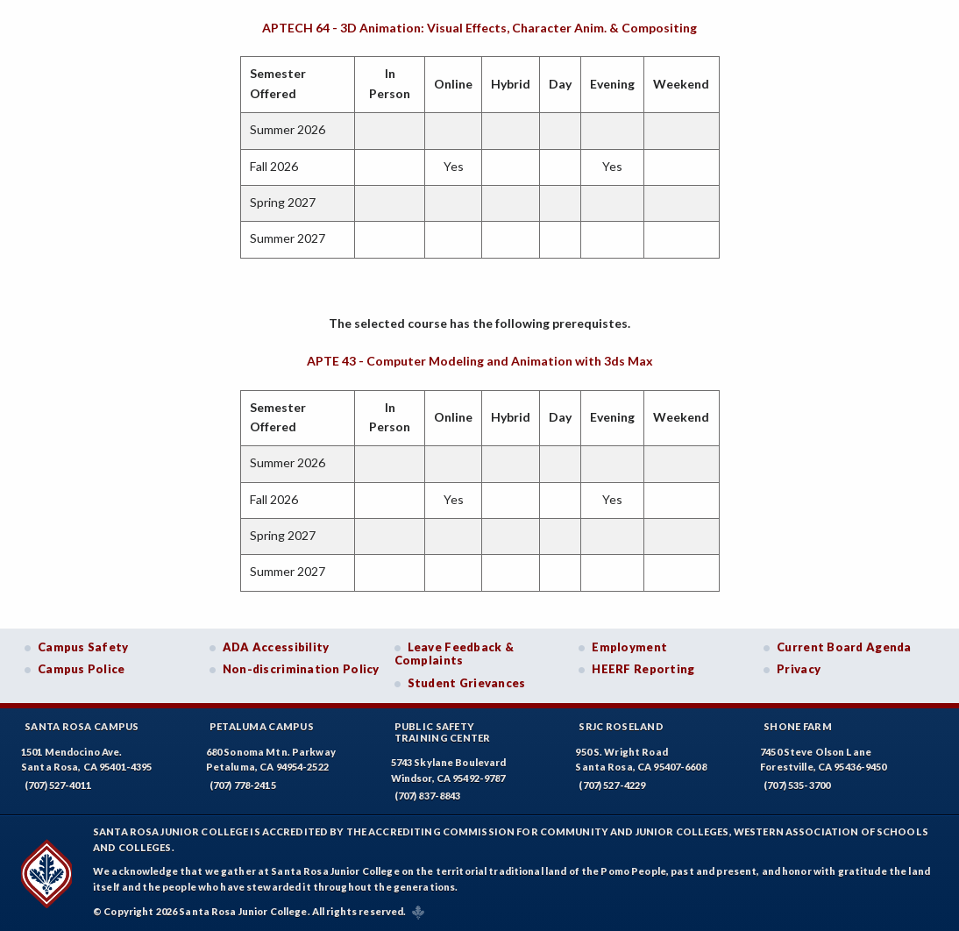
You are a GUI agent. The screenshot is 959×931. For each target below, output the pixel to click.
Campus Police (81, 669)
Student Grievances (467, 683)
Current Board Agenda (844, 647)
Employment (629, 647)
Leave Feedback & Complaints (454, 654)
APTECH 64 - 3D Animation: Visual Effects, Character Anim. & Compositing (479, 27)
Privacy (798, 669)
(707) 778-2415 (243, 785)
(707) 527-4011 (58, 785)
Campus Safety (83, 647)
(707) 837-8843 (427, 795)
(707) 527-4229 (612, 785)
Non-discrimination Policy (301, 669)
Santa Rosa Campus (82, 726)
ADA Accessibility (276, 647)
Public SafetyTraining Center (442, 732)
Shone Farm (798, 726)
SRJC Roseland (621, 726)
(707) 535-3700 (797, 785)
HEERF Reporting (643, 669)
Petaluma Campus (262, 726)
